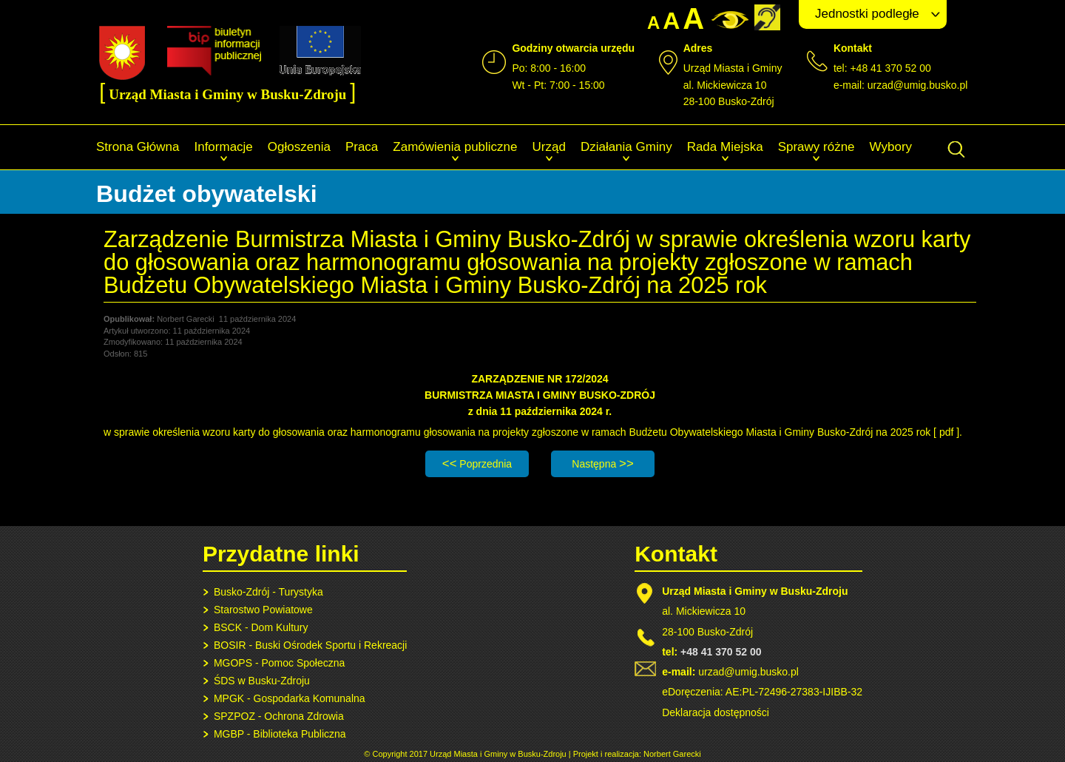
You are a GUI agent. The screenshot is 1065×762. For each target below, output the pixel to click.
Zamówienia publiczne (455, 147)
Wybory (891, 147)
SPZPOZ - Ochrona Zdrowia (279, 716)
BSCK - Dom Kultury (261, 627)
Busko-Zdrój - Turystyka (268, 592)
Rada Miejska (725, 147)
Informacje (223, 147)
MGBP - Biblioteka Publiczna (280, 734)
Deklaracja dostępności (715, 712)
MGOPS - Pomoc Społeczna (279, 663)
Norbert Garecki (672, 753)
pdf (946, 432)
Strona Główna (137, 147)
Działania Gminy (626, 147)
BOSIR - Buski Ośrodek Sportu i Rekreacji (310, 645)
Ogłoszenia (299, 147)
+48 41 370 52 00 (720, 652)
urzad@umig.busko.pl (918, 85)
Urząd (549, 147)
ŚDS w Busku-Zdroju (262, 681)
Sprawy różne (816, 147)
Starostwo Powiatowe (263, 610)
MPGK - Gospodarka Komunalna (289, 698)
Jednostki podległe (867, 14)
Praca (361, 147)
